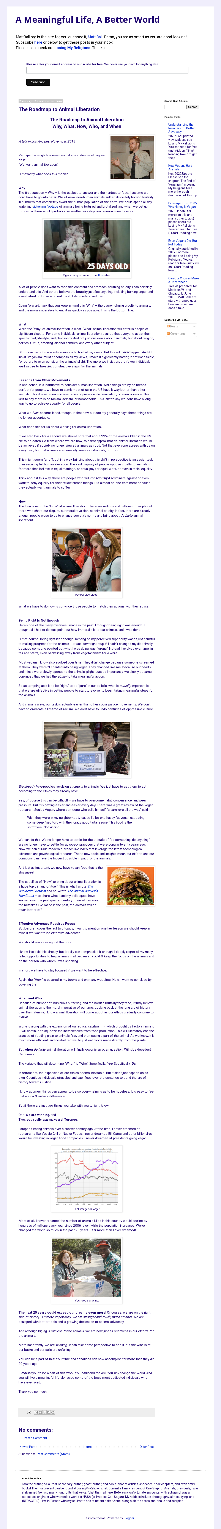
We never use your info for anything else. (92, 64)
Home (88, 1447)
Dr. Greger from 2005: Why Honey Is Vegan (182, 205)
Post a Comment (35, 1438)
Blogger (129, 1518)
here (38, 42)
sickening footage (45, 206)
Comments (176, 333)
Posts (172, 326)
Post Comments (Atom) (53, 1454)
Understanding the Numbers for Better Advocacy (181, 128)
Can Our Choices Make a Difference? (183, 280)
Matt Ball (95, 37)
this (100, 275)
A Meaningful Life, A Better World (88, 19)
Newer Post (27, 1447)
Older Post (147, 1447)
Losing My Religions (72, 47)
